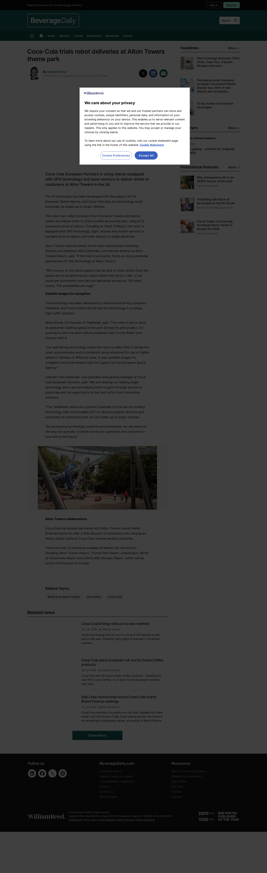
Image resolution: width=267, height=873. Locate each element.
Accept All (146, 155)
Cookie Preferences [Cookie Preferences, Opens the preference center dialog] (116, 155)
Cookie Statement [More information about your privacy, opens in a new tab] (152, 145)
